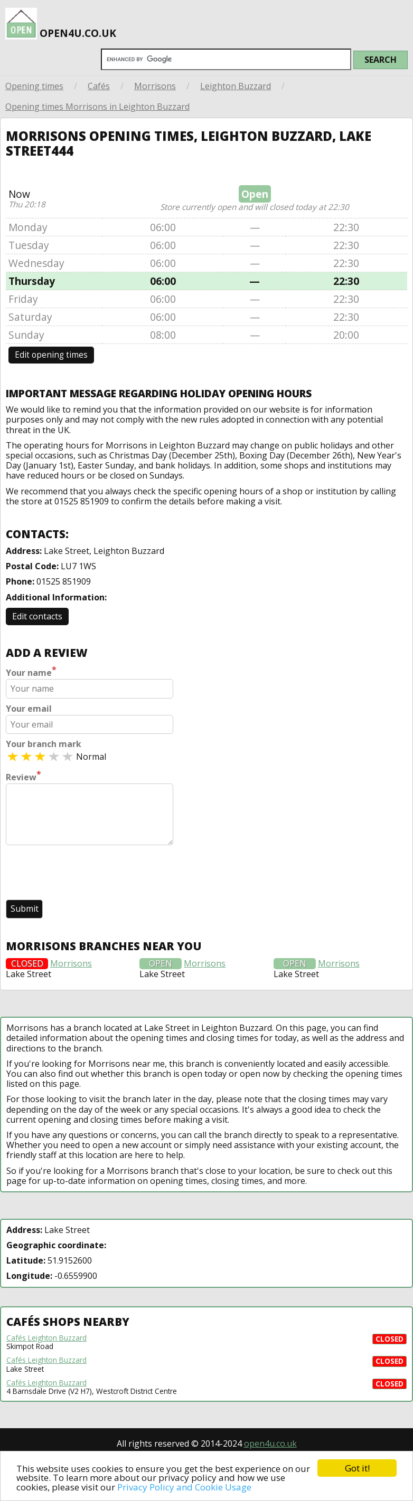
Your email (29, 709)
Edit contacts (37, 616)
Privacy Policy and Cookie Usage (184, 1487)
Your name (31, 671)
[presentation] (86, 873)
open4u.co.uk (60, 20)
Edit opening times (51, 354)
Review (23, 776)
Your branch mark (43, 744)
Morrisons (155, 86)
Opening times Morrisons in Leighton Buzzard (97, 106)
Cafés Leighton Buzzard (46, 1338)
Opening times (34, 86)
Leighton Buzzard (235, 86)
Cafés (99, 86)
